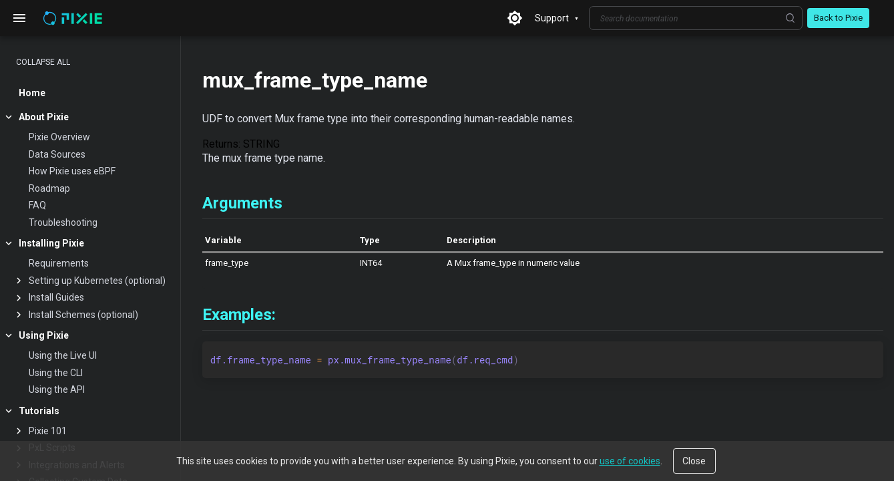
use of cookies (630, 461)
